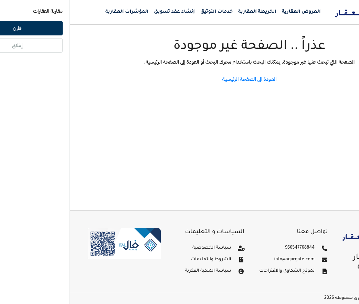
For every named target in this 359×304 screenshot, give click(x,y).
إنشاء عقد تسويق (104, 11)
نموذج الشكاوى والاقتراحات (217, 271)
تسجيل (317, 36)
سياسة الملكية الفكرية (138, 271)
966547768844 (230, 248)
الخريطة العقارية (187, 11)
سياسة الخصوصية (142, 248)
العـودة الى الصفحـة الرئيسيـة (179, 79)
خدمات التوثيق (146, 11)
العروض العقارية (231, 11)
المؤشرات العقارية (56, 11)
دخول (335, 36)
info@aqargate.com (224, 259)
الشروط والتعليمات (141, 259)
